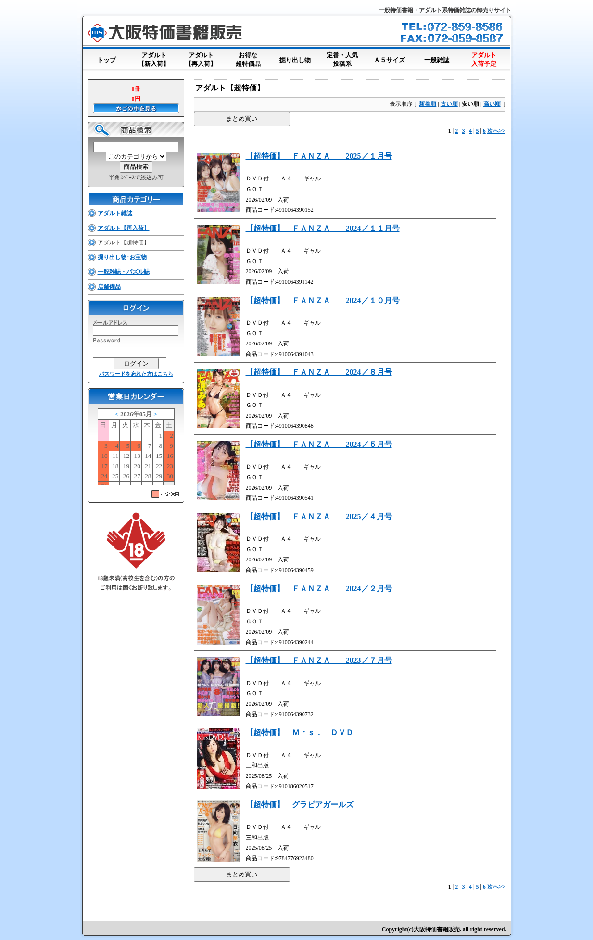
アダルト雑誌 (115, 213)
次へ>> (496, 130)
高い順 (492, 104)
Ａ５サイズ (389, 58)
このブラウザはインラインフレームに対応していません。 (136, 446)
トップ (106, 58)
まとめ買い (241, 118)
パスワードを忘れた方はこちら (136, 374)
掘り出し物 (295, 58)
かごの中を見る (136, 108)
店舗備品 (109, 286)
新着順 (427, 104)
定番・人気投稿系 (342, 60)
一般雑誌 (436, 58)
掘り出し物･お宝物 (122, 257)
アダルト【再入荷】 (201, 60)
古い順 (449, 104)
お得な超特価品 (248, 60)
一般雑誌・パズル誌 (124, 271)
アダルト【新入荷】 (153, 60)
